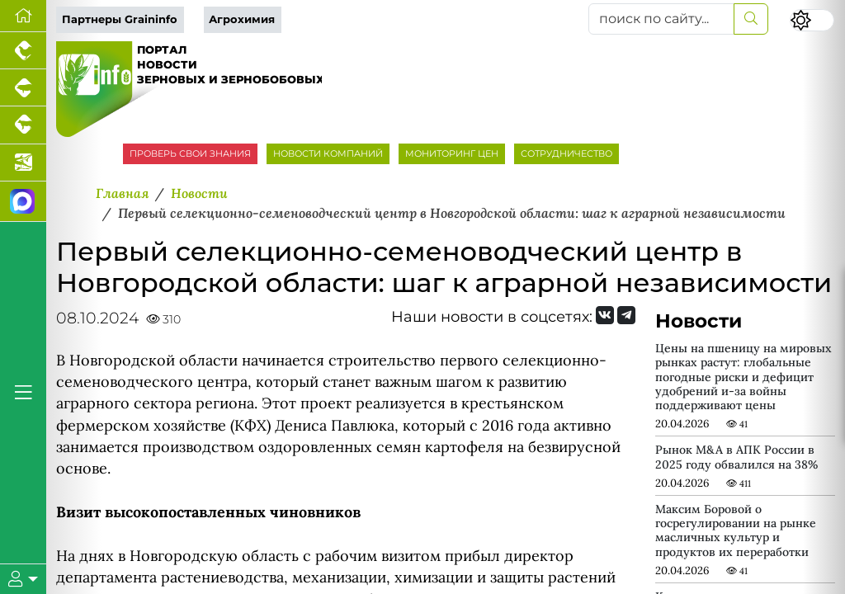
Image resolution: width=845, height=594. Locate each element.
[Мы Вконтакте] (605, 315)
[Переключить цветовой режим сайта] (812, 20)
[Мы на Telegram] (626, 315)
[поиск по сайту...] (661, 19)
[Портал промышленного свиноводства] (23, 87)
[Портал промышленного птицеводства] (23, 50)
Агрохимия (242, 19)
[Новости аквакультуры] (23, 163)
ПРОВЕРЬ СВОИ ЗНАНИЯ (190, 153)
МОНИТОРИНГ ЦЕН (451, 153)
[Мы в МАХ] (23, 202)
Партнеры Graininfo (119, 19)
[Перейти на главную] (23, 16)
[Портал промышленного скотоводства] (23, 125)
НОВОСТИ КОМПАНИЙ (328, 153)
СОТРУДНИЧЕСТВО (566, 153)
